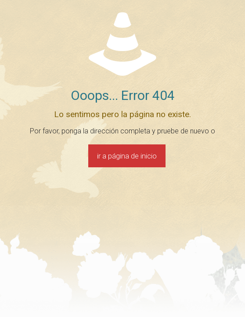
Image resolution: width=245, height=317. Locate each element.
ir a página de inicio (127, 155)
